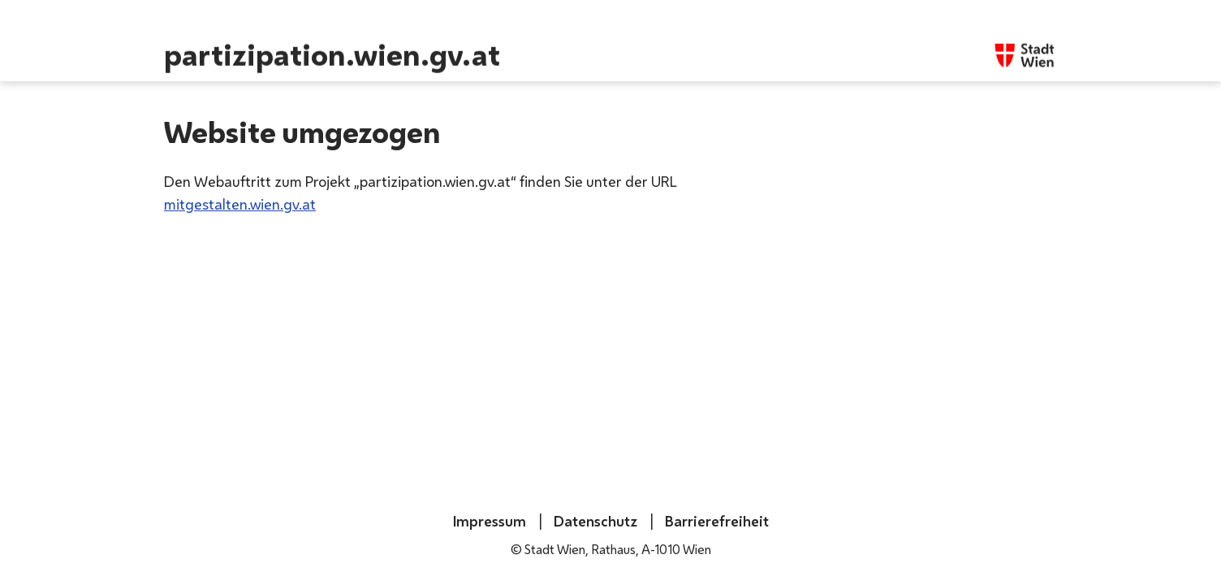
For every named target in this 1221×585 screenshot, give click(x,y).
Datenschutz (593, 521)
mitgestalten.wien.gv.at (240, 204)
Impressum (489, 521)
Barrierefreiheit (715, 521)
